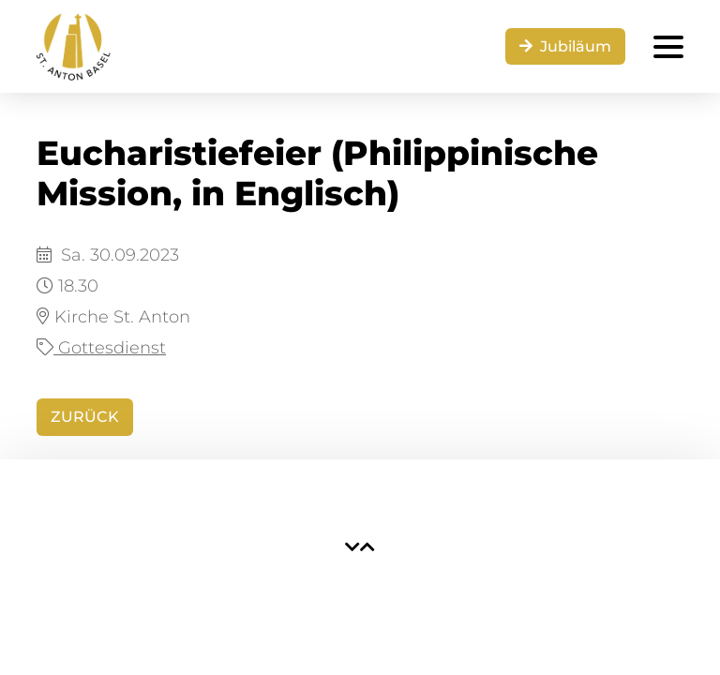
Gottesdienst (101, 348)
